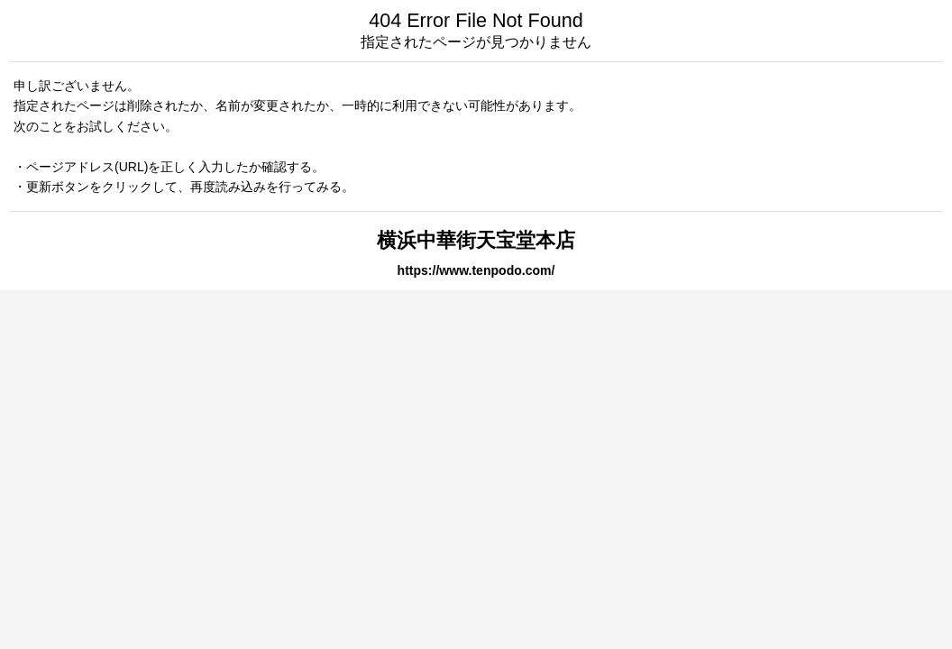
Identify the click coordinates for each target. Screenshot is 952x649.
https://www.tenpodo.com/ (476, 270)
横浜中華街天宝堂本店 (476, 240)
